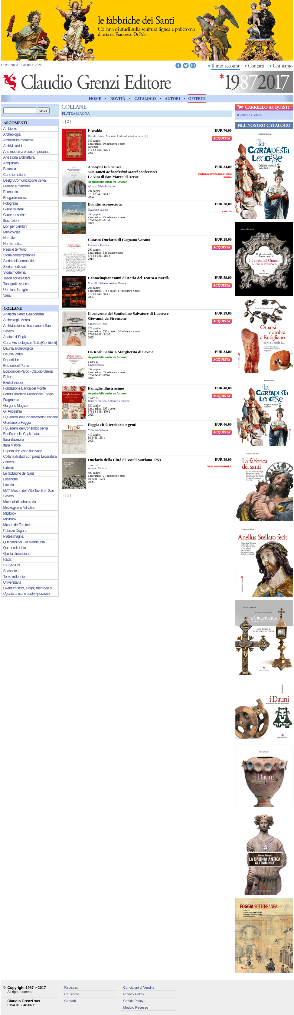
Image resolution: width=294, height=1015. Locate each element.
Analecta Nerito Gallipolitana (23, 314)
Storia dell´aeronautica (19, 261)
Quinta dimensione (17, 554)
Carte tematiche (14, 175)
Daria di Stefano (97, 401)
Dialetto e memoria (17, 186)
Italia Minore (12, 445)
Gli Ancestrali (12, 411)
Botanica (9, 169)
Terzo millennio (14, 577)
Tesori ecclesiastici (16, 278)
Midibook (9, 513)
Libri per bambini (15, 226)
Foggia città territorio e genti (112, 424)
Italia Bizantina (13, 439)
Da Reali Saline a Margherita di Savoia (121, 352)
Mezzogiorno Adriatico (19, 508)
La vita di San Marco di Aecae (122, 172)
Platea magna (13, 536)
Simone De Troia (97, 323)
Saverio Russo (96, 364)
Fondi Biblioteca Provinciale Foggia (28, 394)
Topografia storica (16, 284)
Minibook (9, 519)
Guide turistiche (14, 215)
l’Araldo (95, 130)
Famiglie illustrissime (106, 388)
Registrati (71, 987)
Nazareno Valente (98, 209)
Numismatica (12, 244)
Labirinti (9, 468)
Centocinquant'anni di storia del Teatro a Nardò (128, 277)
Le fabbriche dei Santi (18, 473)
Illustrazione (11, 221)
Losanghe (10, 479)
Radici (7, 559)
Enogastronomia (15, 198)
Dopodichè (11, 360)
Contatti (70, 1001)
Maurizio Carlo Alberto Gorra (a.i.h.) (127, 136)
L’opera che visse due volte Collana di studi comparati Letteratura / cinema (30, 456)
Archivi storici (12, 146)
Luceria (8, 485)
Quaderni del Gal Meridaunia (24, 542)
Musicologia (12, 232)
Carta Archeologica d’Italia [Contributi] (30, 343)
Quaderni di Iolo (14, 548)
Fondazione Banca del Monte (24, 388)
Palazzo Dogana (15, 531)
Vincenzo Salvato (98, 430)
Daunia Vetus (13, 354)
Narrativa (9, 238)
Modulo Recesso (135, 1007)
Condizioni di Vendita (139, 987)
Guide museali (13, 209)
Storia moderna (14, 272)
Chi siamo (71, 994)
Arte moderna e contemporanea (26, 152)
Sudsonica (11, 571)
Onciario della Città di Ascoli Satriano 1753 (124, 459)
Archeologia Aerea (16, 320)
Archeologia (12, 134)
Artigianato (11, 163)
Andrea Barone (117, 283)
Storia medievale (15, 267)
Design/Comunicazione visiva (24, 180)
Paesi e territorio (15, 249)
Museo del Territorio (17, 525)
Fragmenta (11, 400)
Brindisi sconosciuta (105, 204)
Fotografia (10, 203)
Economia (10, 192)
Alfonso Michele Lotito (101, 186)
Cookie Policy (133, 1001)
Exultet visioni (13, 383)
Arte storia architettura (19, 157)
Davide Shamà (96, 136)
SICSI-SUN (11, 565)
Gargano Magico (15, 406)
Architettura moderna (18, 140)
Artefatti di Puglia (15, 337)
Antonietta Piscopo (118, 401)
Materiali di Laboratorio (19, 502)
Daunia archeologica (18, 348)
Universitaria (12, 582)
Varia (7, 295)
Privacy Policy (133, 994)
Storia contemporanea (19, 255)
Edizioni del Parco (16, 366)
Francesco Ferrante (99, 245)
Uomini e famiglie (15, 290)
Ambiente (10, 129)
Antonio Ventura (97, 468)
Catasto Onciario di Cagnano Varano (119, 239)
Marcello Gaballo (98, 283)
